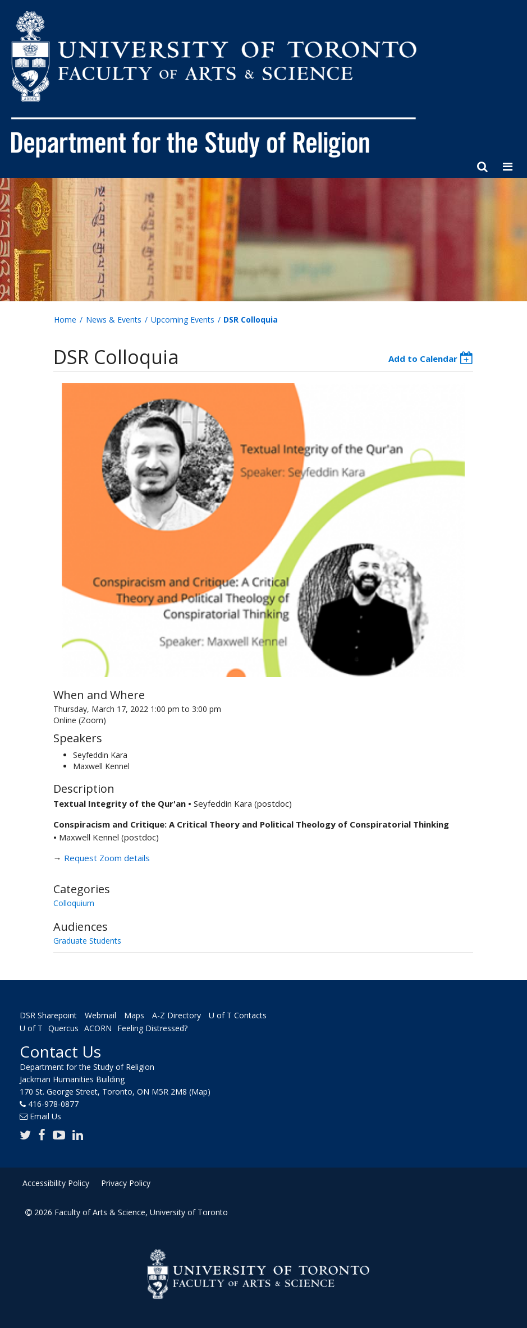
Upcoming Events (182, 319)
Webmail (100, 1015)
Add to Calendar (422, 358)
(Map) (199, 1091)
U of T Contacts (238, 1015)
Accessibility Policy (55, 1183)
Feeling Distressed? (152, 1028)
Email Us (45, 1116)
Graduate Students (87, 940)
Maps (134, 1015)
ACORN (98, 1028)
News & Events (113, 319)
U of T (31, 1028)
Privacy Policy (125, 1183)
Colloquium (73, 903)
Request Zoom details (107, 857)
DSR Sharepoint (48, 1015)
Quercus (63, 1028)
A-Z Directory (176, 1015)
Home (65, 319)
